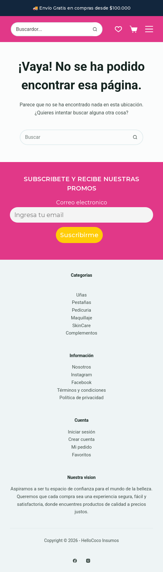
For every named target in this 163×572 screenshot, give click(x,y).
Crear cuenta (81, 439)
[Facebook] (75, 561)
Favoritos (81, 455)
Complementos (81, 333)
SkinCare (81, 325)
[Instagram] (88, 561)
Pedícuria (81, 310)
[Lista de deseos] (118, 29)
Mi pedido (81, 447)
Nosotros (81, 367)
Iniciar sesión (81, 432)
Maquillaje (81, 318)
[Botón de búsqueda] (95, 29)
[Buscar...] (49, 29)
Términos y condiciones (81, 390)
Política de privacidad (82, 397)
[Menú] (149, 29)
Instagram (81, 375)
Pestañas (81, 302)
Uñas (81, 295)
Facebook (81, 382)
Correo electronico (81, 202)
